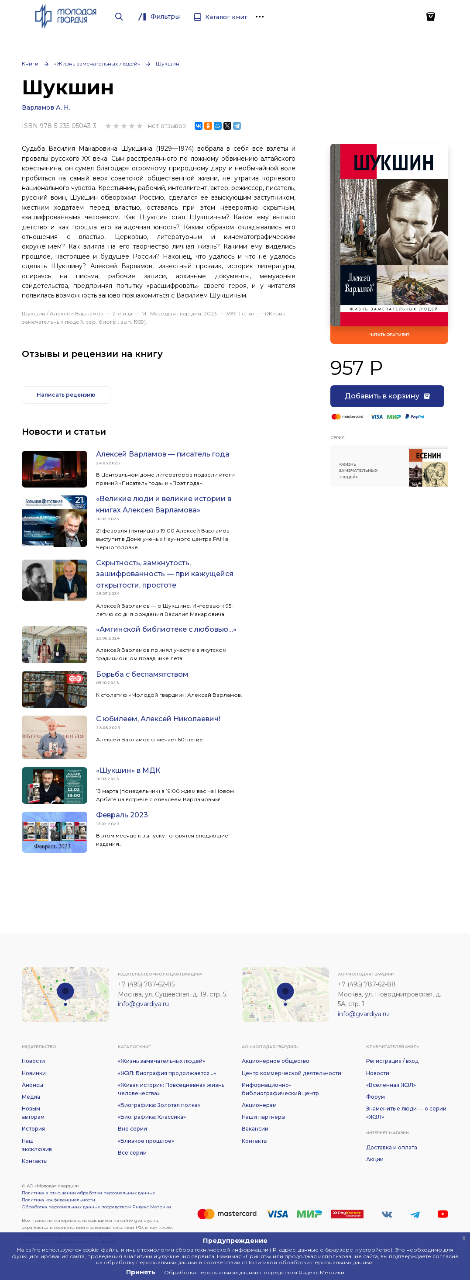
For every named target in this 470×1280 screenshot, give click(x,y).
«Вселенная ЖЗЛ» (391, 1085)
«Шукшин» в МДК (128, 770)
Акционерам (259, 1105)
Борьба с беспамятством (142, 674)
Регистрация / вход (392, 1061)
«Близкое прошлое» (146, 1141)
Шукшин (167, 63)
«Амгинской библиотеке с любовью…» (166, 629)
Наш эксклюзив (37, 1145)
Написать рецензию (66, 394)
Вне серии (132, 1128)
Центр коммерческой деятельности (291, 1073)
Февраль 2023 (122, 815)
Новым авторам (33, 1112)
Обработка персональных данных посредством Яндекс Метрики (96, 1207)
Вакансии (255, 1128)
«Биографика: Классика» (152, 1117)
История (33, 1128)
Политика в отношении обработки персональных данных (88, 1193)
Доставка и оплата (391, 1147)
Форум (375, 1096)
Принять (140, 1272)
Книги (30, 63)
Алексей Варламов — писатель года (163, 454)
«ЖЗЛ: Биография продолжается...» (167, 1073)
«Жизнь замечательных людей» (97, 63)
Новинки (34, 1073)
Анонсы (32, 1085)
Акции (375, 1159)
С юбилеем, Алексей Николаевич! (158, 719)
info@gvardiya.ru (143, 1004)
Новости (33, 1061)
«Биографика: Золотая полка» (159, 1105)
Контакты (35, 1161)
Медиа (31, 1096)
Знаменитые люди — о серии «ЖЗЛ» (406, 1112)
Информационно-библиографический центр (280, 1089)
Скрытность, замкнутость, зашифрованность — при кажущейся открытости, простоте (164, 574)
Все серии (132, 1152)
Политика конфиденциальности (58, 1200)
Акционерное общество (275, 1061)
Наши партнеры (263, 1117)
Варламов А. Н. (46, 107)
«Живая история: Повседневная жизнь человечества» (171, 1089)
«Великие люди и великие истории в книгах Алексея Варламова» (163, 504)
